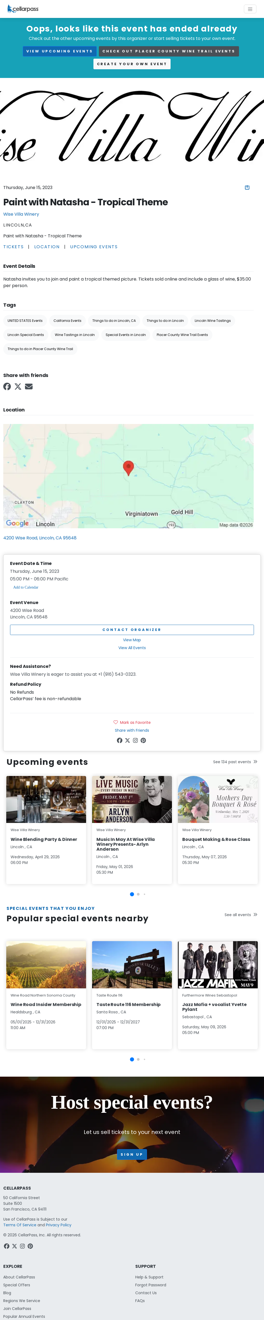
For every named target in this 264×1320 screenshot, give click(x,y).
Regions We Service (21, 1300)
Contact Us (146, 1293)
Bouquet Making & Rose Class (216, 839)
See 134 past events (235, 762)
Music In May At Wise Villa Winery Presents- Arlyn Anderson (125, 844)
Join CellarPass (17, 1308)
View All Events (132, 647)
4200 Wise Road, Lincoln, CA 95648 (40, 538)
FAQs (140, 1300)
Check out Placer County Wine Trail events (168, 51)
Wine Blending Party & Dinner (44, 839)
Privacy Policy (58, 1225)
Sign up (132, 1154)
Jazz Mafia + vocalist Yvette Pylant (214, 1007)
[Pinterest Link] (144, 741)
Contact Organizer (131, 629)
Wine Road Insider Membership (46, 1004)
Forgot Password (150, 1285)
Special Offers (16, 1285)
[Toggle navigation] (250, 9)
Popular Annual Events (24, 1316)
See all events (241, 914)
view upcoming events (59, 51)
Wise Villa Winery (21, 214)
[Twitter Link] (18, 388)
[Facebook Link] (7, 388)
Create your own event (132, 64)
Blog (7, 1293)
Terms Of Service (19, 1225)
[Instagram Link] (136, 741)
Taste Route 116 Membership (128, 1004)
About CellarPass (19, 1277)
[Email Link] (29, 388)
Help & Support (149, 1277)
